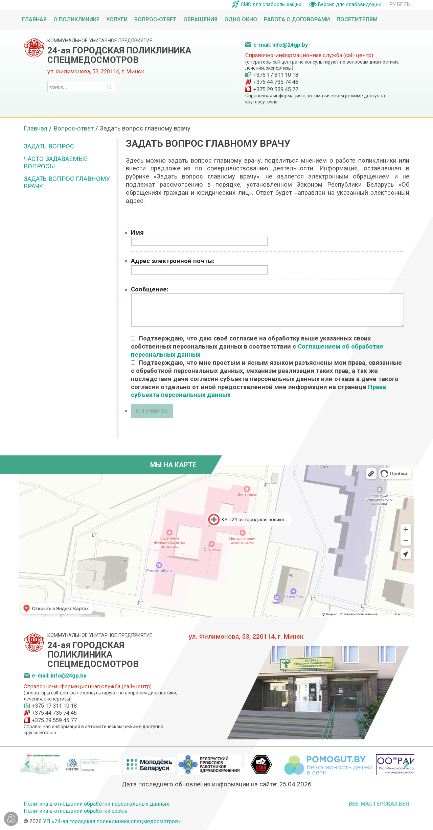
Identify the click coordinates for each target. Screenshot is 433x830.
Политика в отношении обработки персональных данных (96, 804)
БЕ (400, 4)
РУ (393, 4)
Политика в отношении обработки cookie (76, 811)
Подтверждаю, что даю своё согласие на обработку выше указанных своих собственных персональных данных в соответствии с (257, 346)
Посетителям (357, 19)
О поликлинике (76, 19)
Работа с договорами (297, 19)
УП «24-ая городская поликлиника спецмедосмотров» (112, 821)
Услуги (117, 19)
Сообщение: (149, 289)
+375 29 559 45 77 (275, 89)
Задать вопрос (49, 146)
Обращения (200, 19)
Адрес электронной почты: (172, 260)
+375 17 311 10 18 (275, 75)
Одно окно (240, 19)
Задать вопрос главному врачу (67, 182)
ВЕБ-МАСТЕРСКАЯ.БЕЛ (379, 804)
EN (407, 4)
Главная (34, 19)
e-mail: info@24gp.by (280, 45)
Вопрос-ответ (155, 19)
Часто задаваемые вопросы (56, 162)
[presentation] (27, 764)
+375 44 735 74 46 (275, 82)
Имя (137, 232)
